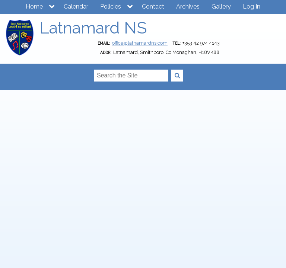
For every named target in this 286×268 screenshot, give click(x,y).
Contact (153, 6)
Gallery (221, 6)
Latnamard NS (93, 27)
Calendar (76, 6)
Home (34, 6)
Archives (188, 6)
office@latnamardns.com (140, 43)
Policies (110, 6)
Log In (251, 6)
